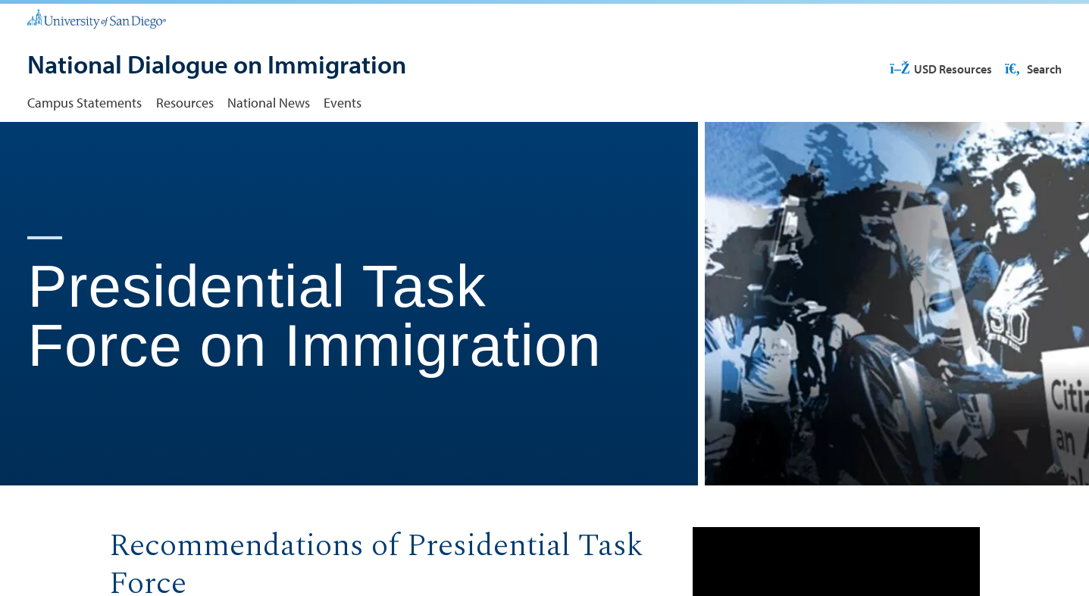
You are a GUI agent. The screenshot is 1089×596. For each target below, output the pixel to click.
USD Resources (941, 68)
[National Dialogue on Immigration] (216, 66)
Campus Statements (84, 102)
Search (1032, 68)
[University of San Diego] (96, 18)
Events (342, 102)
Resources (185, 102)
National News (268, 102)
